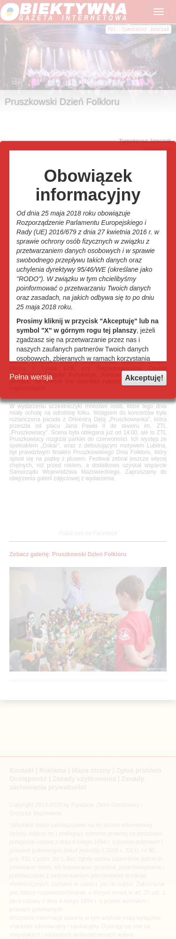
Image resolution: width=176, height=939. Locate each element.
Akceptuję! (144, 378)
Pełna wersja (31, 377)
